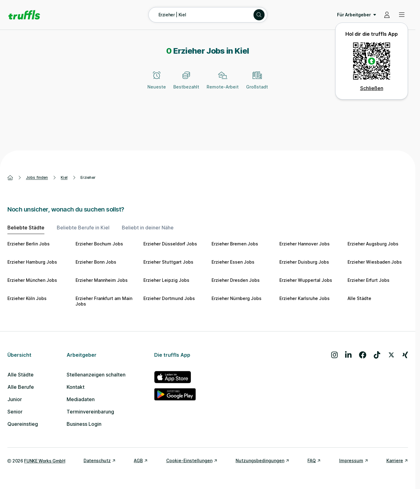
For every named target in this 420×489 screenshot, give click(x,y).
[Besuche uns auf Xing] (405, 355)
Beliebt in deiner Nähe (148, 227)
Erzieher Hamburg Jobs (32, 262)
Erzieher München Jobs (32, 280)
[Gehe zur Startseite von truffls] (24, 15)
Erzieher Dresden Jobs (236, 280)
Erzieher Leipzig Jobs (166, 280)
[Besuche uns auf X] (391, 355)
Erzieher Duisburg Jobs (304, 262)
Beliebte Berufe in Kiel (83, 227)
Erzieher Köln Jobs (27, 298)
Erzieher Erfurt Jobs (368, 280)
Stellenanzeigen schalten (96, 375)
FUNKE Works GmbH (44, 460)
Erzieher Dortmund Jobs (169, 298)
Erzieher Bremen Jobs (235, 243)
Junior (14, 399)
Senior (15, 412)
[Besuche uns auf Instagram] (334, 355)
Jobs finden (37, 177)
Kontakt (75, 387)
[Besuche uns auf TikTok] (377, 355)
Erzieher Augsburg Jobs (373, 243)
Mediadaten (81, 399)
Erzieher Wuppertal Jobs (305, 280)
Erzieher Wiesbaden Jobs (375, 262)
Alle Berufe (20, 387)
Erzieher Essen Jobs (233, 262)
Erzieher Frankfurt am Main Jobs (104, 301)
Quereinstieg (22, 424)
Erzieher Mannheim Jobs (102, 280)
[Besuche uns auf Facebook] (362, 355)
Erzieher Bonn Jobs (96, 262)
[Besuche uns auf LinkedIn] (348, 355)
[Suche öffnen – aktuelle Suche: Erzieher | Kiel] (208, 14)
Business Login (84, 424)
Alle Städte (359, 298)
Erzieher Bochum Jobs (99, 243)
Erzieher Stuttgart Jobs (168, 262)
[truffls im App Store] (175, 377)
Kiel (64, 177)
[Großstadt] (257, 84)
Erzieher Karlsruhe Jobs (304, 298)
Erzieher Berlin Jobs (28, 243)
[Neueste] (156, 84)
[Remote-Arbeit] (223, 84)
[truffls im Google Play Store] (175, 394)
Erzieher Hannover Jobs (304, 243)
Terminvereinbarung (90, 412)
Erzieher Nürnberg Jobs (236, 298)
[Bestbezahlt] (186, 84)
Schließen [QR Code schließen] (371, 88)
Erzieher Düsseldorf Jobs (170, 243)
